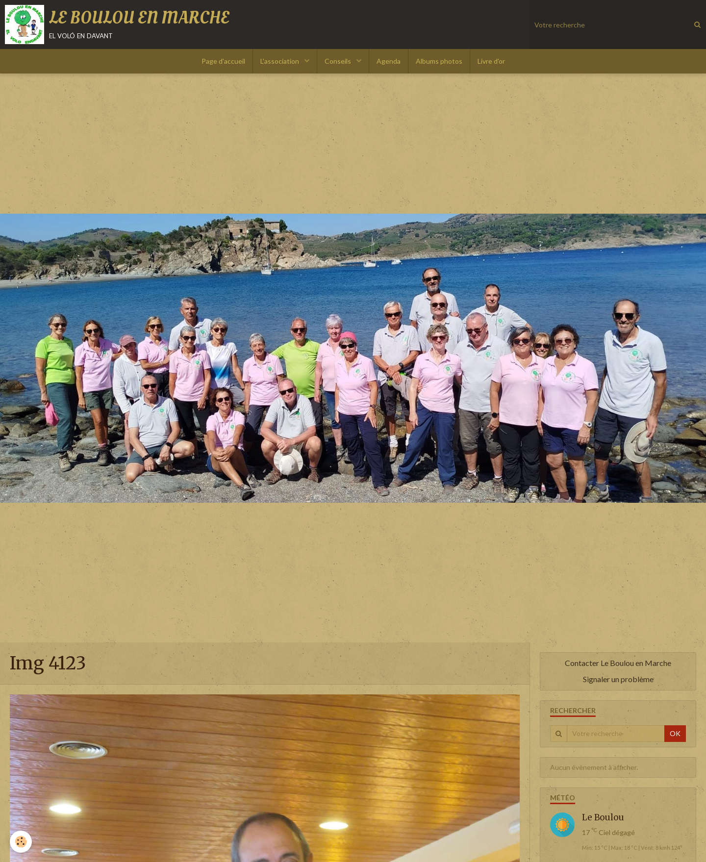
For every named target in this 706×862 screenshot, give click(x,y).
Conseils (339, 61)
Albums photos (439, 61)
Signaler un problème (618, 679)
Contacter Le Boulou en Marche (618, 662)
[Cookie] (21, 842)
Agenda (389, 61)
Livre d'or (491, 61)
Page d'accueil (223, 61)
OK (675, 733)
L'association (280, 61)
